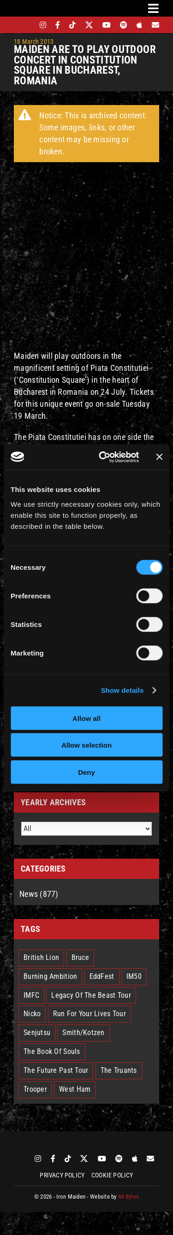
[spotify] (123, 25)
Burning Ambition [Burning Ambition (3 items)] (50, 976)
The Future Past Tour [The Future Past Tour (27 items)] (56, 1070)
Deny (86, 772)
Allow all (86, 718)
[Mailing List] (155, 25)
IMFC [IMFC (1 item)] (31, 995)
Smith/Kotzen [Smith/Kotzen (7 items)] (83, 1032)
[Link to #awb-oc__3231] (153, 8)
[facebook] (57, 25)
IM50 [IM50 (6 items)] (134, 976)
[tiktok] (72, 25)
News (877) (39, 894)
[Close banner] (159, 457)
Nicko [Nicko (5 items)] (32, 1013)
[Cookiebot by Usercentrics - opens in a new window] (103, 457)
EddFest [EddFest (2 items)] (101, 976)
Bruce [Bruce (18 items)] (80, 957)
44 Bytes (128, 1196)
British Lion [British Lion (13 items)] (41, 957)
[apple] (139, 25)
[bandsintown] (27, 25)
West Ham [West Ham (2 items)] (74, 1089)
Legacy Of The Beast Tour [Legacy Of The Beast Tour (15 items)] (91, 995)
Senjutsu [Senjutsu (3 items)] (37, 1032)
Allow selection (86, 745)
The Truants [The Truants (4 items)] (119, 1070)
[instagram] (43, 25)
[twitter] (89, 25)
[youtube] (106, 25)
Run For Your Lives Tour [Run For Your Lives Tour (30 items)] (89, 1013)
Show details (122, 690)
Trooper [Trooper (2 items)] (35, 1089)
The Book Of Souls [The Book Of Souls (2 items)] (52, 1051)
